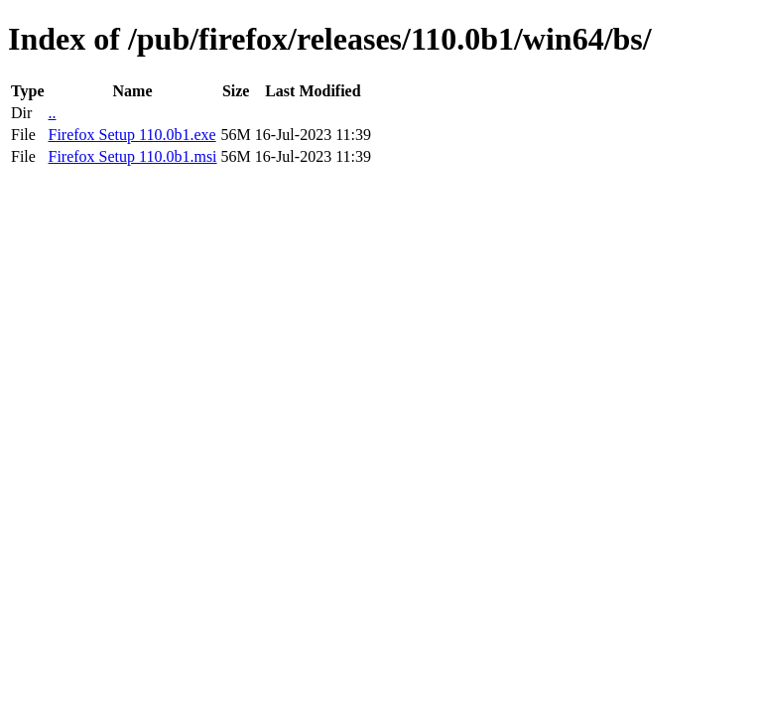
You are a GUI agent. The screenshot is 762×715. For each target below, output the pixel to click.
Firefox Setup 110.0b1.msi (132, 156)
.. (52, 112)
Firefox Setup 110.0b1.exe (131, 134)
